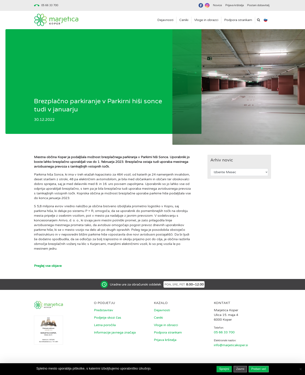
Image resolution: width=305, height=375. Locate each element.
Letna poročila (105, 325)
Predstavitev (103, 310)
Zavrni (240, 368)
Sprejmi (224, 368)
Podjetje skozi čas (107, 318)
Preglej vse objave (48, 266)
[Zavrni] (300, 369)
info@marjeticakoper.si (231, 345)
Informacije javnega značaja (115, 332)
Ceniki (158, 318)
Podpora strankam (168, 332)
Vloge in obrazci (166, 325)
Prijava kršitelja (165, 340)
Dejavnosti (162, 310)
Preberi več (258, 368)
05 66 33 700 (49, 5)
